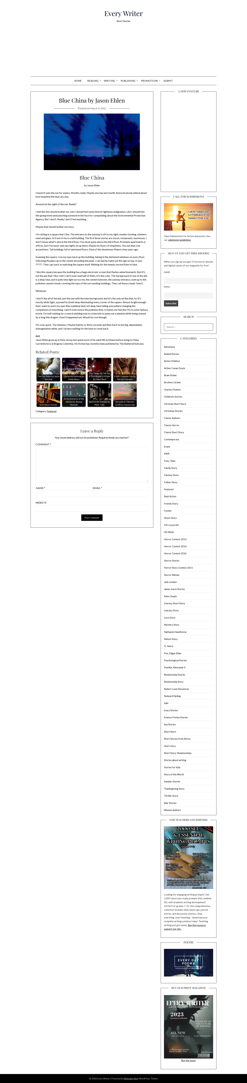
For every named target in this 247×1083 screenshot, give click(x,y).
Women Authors (172, 810)
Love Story (169, 617)
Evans (167, 446)
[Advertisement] (123, 53)
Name (40, 487)
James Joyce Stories (174, 589)
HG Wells (169, 532)
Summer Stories (172, 781)
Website (41, 502)
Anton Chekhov (172, 361)
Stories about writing (175, 760)
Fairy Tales (169, 460)
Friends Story (171, 503)
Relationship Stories (174, 674)
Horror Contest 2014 (175, 546)
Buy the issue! (188, 1028)
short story (170, 746)
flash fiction (170, 496)
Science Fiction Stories (176, 717)
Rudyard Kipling (172, 696)
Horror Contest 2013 (175, 539)
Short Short (170, 731)
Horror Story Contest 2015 (178, 567)
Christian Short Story (175, 403)
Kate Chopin (170, 596)
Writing (109, 80)
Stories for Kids (172, 767)
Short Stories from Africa (177, 738)
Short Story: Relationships (178, 753)
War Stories (170, 803)
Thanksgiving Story (174, 788)
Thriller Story (171, 795)
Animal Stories (171, 353)
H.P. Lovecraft (171, 525)
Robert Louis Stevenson (176, 688)
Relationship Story (174, 681)
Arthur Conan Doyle (174, 368)
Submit (168, 80)
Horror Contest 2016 (175, 553)
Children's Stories (173, 396)
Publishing (128, 80)
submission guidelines (179, 239)
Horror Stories (171, 560)
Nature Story (171, 639)
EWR (166, 453)
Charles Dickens (172, 389)
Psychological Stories (175, 660)
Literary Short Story (174, 603)
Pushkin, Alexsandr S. (175, 667)
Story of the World (174, 774)
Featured (52, 411)
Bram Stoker (170, 375)
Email (97, 487)
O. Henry (168, 646)
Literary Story (171, 610)
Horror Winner (172, 574)
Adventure (169, 346)
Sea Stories (170, 724)
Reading (93, 80)
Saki (166, 703)
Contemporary (171, 439)
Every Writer (123, 12)
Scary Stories (171, 710)
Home (78, 80)
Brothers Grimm (172, 382)
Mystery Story (171, 624)
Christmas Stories (173, 410)
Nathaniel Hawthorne (175, 631)
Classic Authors (172, 418)
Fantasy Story (171, 475)
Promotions (149, 80)
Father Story (170, 482)
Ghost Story (170, 517)
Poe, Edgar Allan (172, 653)
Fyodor (168, 510)
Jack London (170, 582)
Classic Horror (171, 425)
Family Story (170, 467)
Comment (43, 444)
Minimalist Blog (131, 1078)
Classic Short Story (174, 432)
